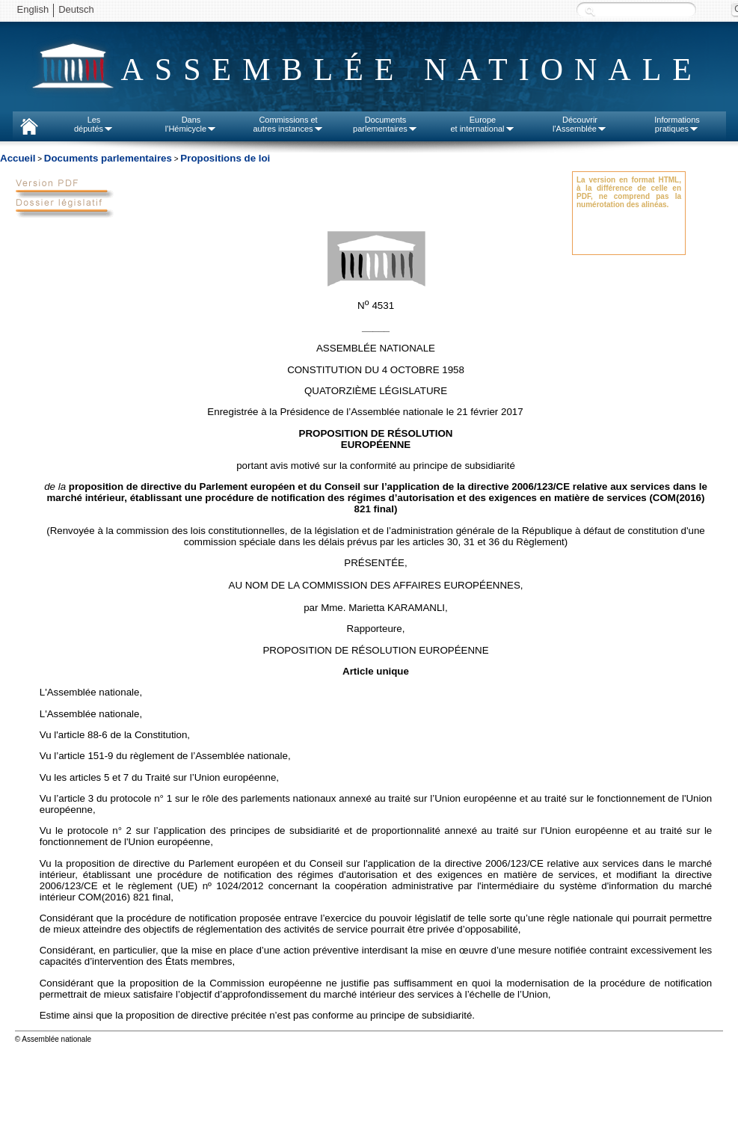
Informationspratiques (677, 124)
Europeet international (482, 124)
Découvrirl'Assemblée (580, 124)
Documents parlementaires (108, 158)
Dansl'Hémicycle (191, 124)
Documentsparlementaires (385, 124)
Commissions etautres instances (288, 124)
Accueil (17, 158)
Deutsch (76, 9)
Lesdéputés (94, 124)
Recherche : (590, 10)
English (33, 9)
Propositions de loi (225, 158)
